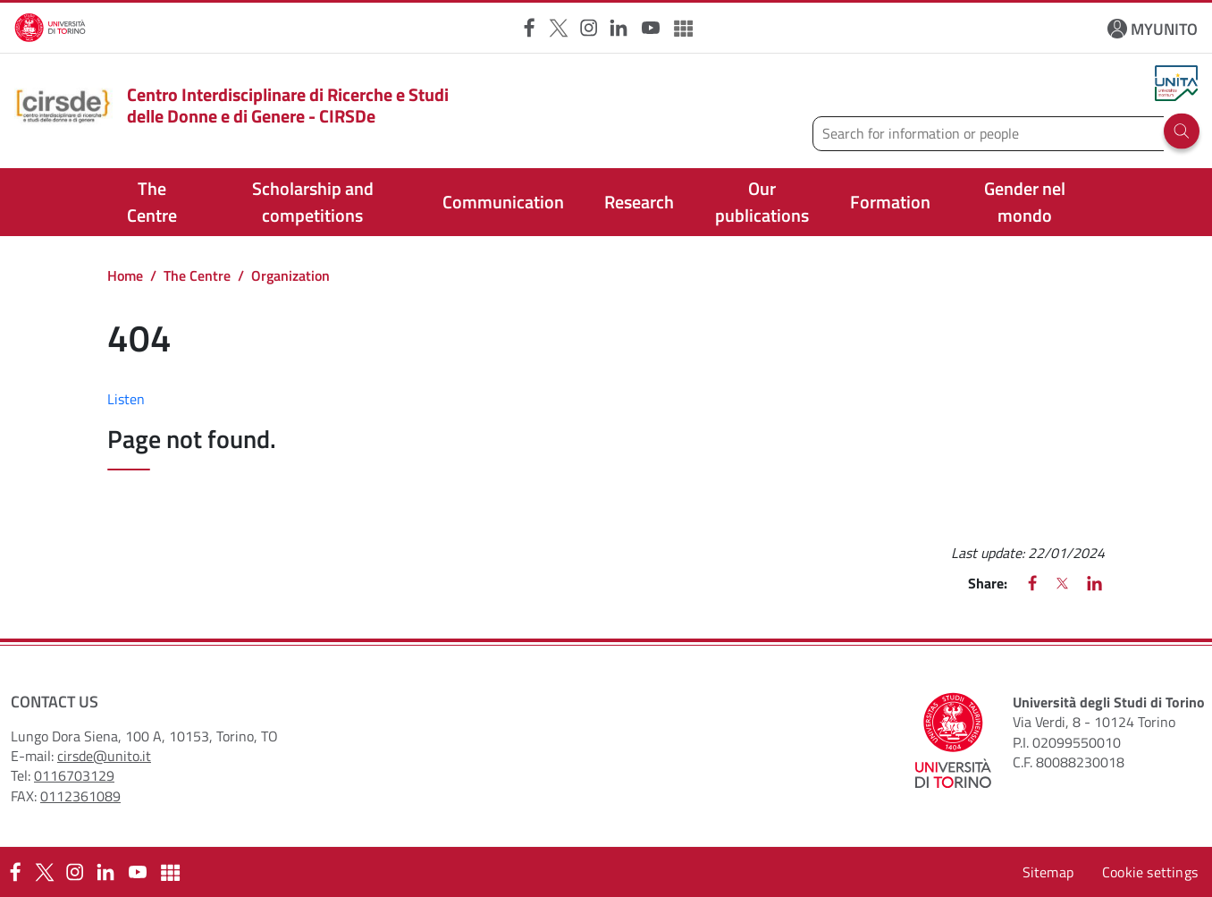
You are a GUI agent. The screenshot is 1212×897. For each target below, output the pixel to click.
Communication (503, 202)
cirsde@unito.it (104, 755)
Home (125, 275)
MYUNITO (1164, 29)
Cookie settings (1150, 872)
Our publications (762, 201)
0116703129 (74, 775)
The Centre (152, 201)
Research (639, 202)
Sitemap (1048, 872)
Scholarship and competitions (313, 201)
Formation (890, 202)
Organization (290, 275)
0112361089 (80, 796)
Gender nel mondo (1024, 201)
